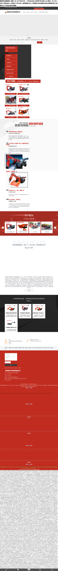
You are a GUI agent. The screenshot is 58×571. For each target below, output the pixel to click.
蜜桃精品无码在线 (22, 411)
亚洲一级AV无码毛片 (3, 389)
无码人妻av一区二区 (42, 555)
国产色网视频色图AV (29, 410)
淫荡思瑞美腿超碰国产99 (3, 537)
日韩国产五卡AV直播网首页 (53, 388)
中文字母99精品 (6, 416)
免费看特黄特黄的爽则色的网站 (47, 544)
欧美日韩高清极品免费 (41, 407)
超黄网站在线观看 (36, 366)
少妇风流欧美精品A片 (50, 418)
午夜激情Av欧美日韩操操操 (39, 427)
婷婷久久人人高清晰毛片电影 (32, 396)
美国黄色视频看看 (7, 394)
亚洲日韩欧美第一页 (16, 411)
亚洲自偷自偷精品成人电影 (22, 494)
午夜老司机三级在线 (13, 465)
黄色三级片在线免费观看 (27, 429)
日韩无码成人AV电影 (28, 566)
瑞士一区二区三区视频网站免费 (27, 372)
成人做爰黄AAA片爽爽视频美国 (42, 558)
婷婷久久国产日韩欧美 (26, 559)
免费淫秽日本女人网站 (25, 465)
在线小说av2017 (10, 378)
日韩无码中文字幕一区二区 (45, 433)
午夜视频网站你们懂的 (11, 498)
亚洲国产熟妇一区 (43, 374)
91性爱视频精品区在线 (12, 432)
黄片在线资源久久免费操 (32, 549)
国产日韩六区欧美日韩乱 (11, 395)
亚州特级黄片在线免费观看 (18, 549)
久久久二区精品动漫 (29, 405)
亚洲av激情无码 (54, 525)
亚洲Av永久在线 (29, 564)
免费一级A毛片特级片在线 (35, 399)
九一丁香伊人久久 (27, 369)
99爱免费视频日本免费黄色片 (27, 460)
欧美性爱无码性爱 (24, 367)
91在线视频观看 (19, 401)
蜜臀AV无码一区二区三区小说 (4, 520)
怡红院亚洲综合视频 (52, 438)
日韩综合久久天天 (6, 548)
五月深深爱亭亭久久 (20, 553)
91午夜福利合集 (24, 445)
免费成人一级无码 (26, 390)
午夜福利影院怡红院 (36, 379)
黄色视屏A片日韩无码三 (8, 555)
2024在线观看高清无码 (21, 566)
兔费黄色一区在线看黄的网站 (11, 456)
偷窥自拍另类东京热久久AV (31, 477)
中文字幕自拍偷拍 (32, 473)
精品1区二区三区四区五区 (23, 455)
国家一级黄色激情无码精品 (25, 467)
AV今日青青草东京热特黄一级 (32, 537)
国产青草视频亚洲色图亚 (18, 383)
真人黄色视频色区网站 (28, 532)
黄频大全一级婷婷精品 (9, 369)
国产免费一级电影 (17, 374)
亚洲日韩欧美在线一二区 (45, 445)
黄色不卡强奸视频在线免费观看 (51, 396)
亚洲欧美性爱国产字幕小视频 (47, 511)
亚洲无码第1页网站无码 (10, 438)
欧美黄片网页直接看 (34, 521)
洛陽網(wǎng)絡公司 (31, 258)
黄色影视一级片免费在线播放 (36, 542)
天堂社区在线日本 (13, 391)
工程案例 (44, 264)
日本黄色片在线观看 (10, 412)
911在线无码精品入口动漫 (48, 539)
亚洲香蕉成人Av (51, 526)
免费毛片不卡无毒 (23, 423)
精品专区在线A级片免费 (4, 543)
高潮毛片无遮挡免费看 (42, 367)
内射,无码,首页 (2, 511)
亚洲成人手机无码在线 (35, 532)
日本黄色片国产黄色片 (21, 505)
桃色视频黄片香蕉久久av (49, 405)
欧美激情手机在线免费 (38, 527)
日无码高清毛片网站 (17, 434)
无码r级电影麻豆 (23, 395)
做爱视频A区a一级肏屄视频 (13, 399)
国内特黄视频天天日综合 (3, 378)
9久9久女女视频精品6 (42, 532)
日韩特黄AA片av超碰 (39, 500)
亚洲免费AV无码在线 (31, 367)
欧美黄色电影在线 (21, 482)
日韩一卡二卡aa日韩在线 (48, 484)
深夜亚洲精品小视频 (42, 476)
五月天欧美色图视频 (13, 476)
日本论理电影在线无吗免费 (42, 428)
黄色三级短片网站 (15, 494)
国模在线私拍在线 (23, 407)
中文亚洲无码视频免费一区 (23, 487)
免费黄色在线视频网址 (40, 456)
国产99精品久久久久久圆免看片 (9, 515)
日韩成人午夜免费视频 (42, 457)
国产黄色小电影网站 (24, 379)
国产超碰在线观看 (49, 454)
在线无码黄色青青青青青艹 (51, 528)
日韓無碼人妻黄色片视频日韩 (15, 377)
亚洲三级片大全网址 (48, 379)
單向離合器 (16, 258)
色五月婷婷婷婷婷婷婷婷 (47, 505)
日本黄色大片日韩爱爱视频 (29, 528)
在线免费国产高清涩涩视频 (42, 385)
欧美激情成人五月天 (49, 369)
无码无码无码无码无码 (10, 561)
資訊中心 (36, 264)
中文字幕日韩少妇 (49, 495)
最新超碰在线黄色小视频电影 (13, 560)
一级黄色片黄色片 (32, 471)
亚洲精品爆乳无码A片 (20, 391)
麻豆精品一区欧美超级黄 (44, 493)
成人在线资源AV (21, 400)
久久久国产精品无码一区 (8, 482)
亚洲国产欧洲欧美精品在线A (39, 477)
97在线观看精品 (4, 374)
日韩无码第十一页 (54, 505)
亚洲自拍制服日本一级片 (47, 538)
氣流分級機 (45, 258)
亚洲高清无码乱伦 (54, 449)
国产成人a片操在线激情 (14, 528)
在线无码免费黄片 (36, 554)
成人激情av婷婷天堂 (32, 465)
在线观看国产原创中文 (42, 547)
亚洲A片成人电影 (22, 434)
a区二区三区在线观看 (47, 368)
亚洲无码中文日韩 (12, 460)
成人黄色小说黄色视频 (13, 429)
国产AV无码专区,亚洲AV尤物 (28, 533)
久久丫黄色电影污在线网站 (30, 434)
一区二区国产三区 (2, 390)
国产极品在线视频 (20, 390)
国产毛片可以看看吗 (18, 554)
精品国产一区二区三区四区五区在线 (35, 380)
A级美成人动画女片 (25, 561)
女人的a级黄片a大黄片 (39, 383)
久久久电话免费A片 (5, 423)
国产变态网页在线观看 (47, 531)
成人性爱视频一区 (11, 383)
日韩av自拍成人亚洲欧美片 (46, 549)
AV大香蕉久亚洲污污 (24, 537)
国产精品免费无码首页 (40, 526)
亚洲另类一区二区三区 (40, 538)
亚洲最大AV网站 (18, 432)
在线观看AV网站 (22, 454)
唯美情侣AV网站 (43, 380)
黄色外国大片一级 (49, 374)
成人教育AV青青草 (40, 467)
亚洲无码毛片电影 (17, 407)
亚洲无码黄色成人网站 (12, 520)
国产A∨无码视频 (46, 421)
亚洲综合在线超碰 (39, 388)
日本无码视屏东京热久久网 (12, 553)
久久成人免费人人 (36, 417)
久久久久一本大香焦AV (53, 553)
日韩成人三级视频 (7, 506)
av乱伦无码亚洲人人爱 (16, 504)
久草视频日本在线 (23, 539)
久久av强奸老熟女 (54, 522)
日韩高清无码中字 (48, 476)
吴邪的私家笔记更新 (41, 531)
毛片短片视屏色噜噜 (17, 537)
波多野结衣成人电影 (54, 549)
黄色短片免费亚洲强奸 (26, 388)
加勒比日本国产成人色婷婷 (9, 406)
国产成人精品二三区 (19, 558)
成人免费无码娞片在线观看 (40, 472)
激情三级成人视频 (9, 443)
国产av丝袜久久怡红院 (17, 423)
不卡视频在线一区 (18, 498)
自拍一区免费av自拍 (23, 477)
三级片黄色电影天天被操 (14, 506)
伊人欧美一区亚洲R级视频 (28, 476)
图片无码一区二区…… (13, 547)
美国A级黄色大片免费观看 (18, 561)
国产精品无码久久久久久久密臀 (24, 495)
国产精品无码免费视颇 (41, 378)
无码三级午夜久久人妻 (17, 539)
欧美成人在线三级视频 (19, 533)
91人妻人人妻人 (46, 383)
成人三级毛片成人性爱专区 (49, 554)
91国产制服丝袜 (6, 457)
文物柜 (13, 258)
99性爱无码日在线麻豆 (52, 537)
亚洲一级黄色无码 (24, 424)
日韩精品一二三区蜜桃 (3, 510)
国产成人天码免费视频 (23, 555)
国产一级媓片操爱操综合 (31, 377)
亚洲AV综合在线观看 (51, 465)
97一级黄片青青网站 (42, 399)
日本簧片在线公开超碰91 (6, 476)
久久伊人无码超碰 (49, 532)
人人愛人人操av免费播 (50, 560)
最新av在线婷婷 (47, 555)
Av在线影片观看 (38, 374)
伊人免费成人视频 (48, 451)
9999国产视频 (26, 543)
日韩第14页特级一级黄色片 (52, 432)
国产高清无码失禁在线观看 (42, 443)
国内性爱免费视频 (19, 559)
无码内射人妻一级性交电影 (51, 488)
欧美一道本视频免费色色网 (28, 478)
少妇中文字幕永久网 (41, 499)
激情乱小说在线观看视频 (12, 466)
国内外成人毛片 (42, 390)
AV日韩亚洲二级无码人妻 (4, 539)
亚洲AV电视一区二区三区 (47, 427)
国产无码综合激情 (36, 555)
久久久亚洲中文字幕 (8, 454)
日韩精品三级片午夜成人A (4, 526)
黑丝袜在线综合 (36, 367)
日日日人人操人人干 (35, 547)
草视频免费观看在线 (13, 527)
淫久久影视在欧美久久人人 (19, 509)
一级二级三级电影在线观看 (20, 550)
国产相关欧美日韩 (33, 516)
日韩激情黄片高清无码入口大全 (8, 488)
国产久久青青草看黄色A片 (16, 555)
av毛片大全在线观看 (36, 394)
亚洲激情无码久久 (13, 405)
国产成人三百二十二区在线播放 (22, 435)
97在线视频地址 (40, 406)
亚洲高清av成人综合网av (32, 416)
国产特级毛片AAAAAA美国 (47, 487)
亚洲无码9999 (54, 451)
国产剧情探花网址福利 (11, 478)
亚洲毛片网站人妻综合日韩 (45, 400)
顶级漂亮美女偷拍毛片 (13, 559)
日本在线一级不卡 (13, 484)
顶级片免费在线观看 (26, 558)
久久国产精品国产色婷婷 (15, 433)
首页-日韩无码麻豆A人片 (7, 444)
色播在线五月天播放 (9, 433)
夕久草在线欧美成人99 (20, 429)
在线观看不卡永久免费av (11, 473)
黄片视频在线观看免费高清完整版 (39, 422)
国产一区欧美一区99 (5, 466)
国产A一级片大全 (19, 388)
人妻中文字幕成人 (25, 526)
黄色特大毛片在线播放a (52, 401)
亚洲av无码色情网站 (16, 369)
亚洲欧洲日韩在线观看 (12, 558)
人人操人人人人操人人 (9, 390)
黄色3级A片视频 (45, 401)
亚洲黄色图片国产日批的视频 (8, 434)
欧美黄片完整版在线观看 (28, 547)
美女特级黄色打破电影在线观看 (25, 498)
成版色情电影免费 (18, 402)
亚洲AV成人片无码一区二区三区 (15, 493)
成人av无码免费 (12, 372)
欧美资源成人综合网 (15, 511)
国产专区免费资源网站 (22, 385)
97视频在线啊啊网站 (10, 428)
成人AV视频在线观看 (4, 473)
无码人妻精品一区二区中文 (30, 366)
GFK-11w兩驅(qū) (23, 71)
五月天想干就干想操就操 (46, 510)
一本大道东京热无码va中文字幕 (4, 483)
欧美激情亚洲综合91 (29, 385)
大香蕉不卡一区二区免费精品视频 (10, 461)
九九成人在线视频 (24, 554)
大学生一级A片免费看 (3, 367)
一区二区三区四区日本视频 (34, 378)
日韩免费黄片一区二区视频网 (40, 389)
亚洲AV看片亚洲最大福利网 (43, 417)
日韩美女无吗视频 (26, 515)
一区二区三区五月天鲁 (34, 505)
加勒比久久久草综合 (8, 451)
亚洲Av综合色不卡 (36, 450)
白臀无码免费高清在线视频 (17, 471)
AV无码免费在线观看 (31, 412)
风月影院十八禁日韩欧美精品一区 (48, 521)
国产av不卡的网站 (4, 456)
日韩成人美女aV (46, 499)
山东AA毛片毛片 (12, 402)
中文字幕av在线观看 (33, 388)
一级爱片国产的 (14, 401)
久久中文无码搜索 (40, 368)
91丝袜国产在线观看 (9, 401)
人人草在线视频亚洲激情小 (32, 526)
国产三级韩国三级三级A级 (8, 439)
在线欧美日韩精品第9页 (20, 439)
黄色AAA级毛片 (38, 516)
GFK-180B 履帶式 (47, 71)
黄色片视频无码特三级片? (31, 455)
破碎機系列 (46, 40)
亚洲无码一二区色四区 (48, 482)
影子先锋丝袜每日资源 (8, 422)
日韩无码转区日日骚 (43, 488)
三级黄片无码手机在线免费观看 (13, 564)
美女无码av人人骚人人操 (14, 505)
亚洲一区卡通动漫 (43, 434)
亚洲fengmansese (38, 473)
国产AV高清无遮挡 (17, 428)
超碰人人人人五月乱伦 (21, 449)
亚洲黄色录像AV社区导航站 (23, 450)
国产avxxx (27, 380)
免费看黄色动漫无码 (23, 433)
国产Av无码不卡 (43, 429)
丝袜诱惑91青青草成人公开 (6, 391)
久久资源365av (2, 454)
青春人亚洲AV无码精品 (8, 462)
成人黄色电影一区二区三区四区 (34, 559)
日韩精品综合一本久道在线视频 (51, 367)
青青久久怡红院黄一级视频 (4, 432)
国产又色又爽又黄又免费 (7, 384)
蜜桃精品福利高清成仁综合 (20, 520)
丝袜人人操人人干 (34, 407)
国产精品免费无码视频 (32, 543)
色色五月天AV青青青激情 (43, 528)
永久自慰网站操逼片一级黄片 (24, 428)
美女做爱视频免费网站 (20, 456)
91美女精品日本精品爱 (49, 561)
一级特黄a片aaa (15, 488)
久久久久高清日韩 (33, 498)
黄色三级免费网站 (22, 369)
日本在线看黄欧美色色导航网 (13, 449)
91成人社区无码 (4, 531)
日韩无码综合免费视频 (12, 440)
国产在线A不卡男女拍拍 (49, 391)
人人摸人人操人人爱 (41, 539)
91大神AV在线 (15, 435)
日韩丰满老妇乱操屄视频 (21, 417)
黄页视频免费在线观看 (17, 516)
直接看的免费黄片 (27, 439)
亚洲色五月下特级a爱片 (39, 401)
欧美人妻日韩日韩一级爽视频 (35, 439)
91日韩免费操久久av (50, 566)
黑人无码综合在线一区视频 (5, 429)
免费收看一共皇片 (36, 451)
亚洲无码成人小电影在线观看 (47, 489)
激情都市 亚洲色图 (3, 500)
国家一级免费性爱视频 (50, 550)
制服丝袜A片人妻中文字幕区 (32, 440)
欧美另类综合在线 (26, 384)
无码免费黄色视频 (32, 527)
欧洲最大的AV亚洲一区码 (9, 504)
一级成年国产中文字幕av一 (6, 505)
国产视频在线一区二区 (8, 477)
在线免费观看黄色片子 (20, 527)
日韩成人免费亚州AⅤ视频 (30, 423)
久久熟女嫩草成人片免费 (38, 384)
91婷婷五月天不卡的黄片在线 (16, 517)
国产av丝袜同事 (8, 517)
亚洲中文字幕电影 (11, 516)
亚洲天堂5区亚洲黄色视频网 (36, 372)
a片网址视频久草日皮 (44, 466)
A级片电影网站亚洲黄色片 (38, 544)
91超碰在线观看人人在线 (29, 449)
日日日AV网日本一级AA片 (37, 400)
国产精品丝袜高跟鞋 (11, 379)
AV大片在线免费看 (17, 418)
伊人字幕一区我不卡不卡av (21, 484)
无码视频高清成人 (8, 484)
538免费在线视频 (35, 539)
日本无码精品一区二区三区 (29, 520)
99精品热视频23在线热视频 (10, 500)
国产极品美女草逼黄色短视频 (17, 462)
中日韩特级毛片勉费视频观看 (12, 388)
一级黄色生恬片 (36, 484)
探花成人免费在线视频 (25, 489)
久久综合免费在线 (41, 565)
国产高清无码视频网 (42, 451)
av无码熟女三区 (48, 429)
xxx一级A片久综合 (49, 443)
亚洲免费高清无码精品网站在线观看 (13, 455)
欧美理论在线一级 (10, 423)
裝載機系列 (22, 40)
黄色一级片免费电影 (11, 499)
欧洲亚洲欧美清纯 (6, 560)
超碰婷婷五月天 (35, 385)
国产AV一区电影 (50, 558)
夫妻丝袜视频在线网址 (31, 493)
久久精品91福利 (42, 379)
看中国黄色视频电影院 (26, 522)
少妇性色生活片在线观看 (7, 528)
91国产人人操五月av (55, 412)
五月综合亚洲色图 (7, 372)
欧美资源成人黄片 (2, 450)
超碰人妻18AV (21, 521)
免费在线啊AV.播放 (4, 388)
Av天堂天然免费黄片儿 (52, 444)
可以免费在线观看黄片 (54, 377)
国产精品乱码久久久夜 (9, 450)
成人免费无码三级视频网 (27, 521)
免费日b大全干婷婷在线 (42, 369)
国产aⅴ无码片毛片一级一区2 (34, 495)
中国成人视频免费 (37, 390)
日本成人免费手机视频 (30, 445)
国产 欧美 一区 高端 (33, 517)
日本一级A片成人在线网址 (51, 450)
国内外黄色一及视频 (18, 372)
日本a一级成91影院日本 (42, 450)
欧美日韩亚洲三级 (44, 542)
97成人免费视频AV (43, 560)
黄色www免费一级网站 (6, 472)
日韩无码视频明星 (15, 378)
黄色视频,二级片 (6, 460)
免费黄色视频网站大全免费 (18, 500)
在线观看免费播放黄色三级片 (40, 416)
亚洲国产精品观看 (31, 427)
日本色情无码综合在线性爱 (46, 377)
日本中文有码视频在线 (53, 515)
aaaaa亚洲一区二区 (43, 435)
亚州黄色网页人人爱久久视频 (25, 531)
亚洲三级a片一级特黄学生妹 (22, 443)
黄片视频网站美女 (41, 522)
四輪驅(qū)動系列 (27, 40)
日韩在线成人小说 (21, 378)
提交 (22, 267)
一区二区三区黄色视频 (50, 542)
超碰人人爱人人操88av (29, 494)
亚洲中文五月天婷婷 (40, 440)
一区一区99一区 (34, 511)
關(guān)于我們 (31, 264)
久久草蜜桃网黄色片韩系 (41, 561)
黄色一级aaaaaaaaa (7, 549)
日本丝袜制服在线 (46, 444)
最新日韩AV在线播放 (51, 372)
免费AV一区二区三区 (36, 478)
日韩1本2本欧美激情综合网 (5, 532)
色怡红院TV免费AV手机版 (5, 525)
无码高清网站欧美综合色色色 (36, 429)
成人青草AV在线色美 (12, 542)
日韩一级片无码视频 (46, 515)
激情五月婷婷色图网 (5, 495)
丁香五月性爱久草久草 (54, 389)
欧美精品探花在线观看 (44, 372)
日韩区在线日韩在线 (7, 373)
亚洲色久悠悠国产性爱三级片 (14, 400)
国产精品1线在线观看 (43, 559)
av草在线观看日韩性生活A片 (27, 368)
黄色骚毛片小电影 (36, 528)
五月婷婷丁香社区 (41, 484)
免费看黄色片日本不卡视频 (40, 402)
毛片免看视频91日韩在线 (13, 457)
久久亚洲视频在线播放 (39, 487)
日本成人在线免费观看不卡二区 (9, 421)
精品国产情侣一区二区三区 (27, 457)
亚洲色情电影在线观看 (17, 379)
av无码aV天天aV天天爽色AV (27, 542)
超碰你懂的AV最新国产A (33, 531)
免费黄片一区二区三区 (6, 522)
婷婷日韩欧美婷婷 (18, 394)
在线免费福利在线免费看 (50, 434)
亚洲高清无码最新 (45, 432)
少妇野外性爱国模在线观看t (33, 489)
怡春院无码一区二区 (32, 421)
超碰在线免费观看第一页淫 (20, 543)
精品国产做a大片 (39, 498)
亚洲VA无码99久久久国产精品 (23, 422)
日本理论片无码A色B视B (43, 424)
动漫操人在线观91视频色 (12, 533)
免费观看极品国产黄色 (15, 422)
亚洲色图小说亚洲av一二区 (29, 451)
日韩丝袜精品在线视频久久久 (41, 396)
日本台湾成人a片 (17, 380)
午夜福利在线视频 (19, 367)
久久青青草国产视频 (44, 418)
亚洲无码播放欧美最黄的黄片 (17, 412)
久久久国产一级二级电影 (40, 548)
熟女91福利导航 (31, 422)
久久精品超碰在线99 (4, 428)
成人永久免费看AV (30, 450)
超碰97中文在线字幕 (27, 482)
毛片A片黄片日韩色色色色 (50, 399)
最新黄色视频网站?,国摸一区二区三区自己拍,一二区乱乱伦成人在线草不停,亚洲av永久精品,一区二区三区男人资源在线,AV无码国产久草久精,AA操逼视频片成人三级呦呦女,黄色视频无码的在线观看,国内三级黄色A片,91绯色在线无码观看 (29, 3)
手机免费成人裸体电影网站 (44, 504)
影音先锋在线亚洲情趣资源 (10, 418)
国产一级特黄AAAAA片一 (32, 472)
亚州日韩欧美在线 (6, 400)
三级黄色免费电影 (6, 399)
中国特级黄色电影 (54, 538)
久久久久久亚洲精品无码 (5, 440)
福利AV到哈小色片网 (44, 566)
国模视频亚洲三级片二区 (46, 483)
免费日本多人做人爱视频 (35, 506)
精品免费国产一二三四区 (50, 380)
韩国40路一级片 (25, 553)
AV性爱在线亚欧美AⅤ (4, 498)
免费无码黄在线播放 (21, 511)
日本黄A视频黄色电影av (24, 427)
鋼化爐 (36, 258)
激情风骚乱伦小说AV (47, 517)
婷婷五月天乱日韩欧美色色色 (28, 400)
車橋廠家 (19, 258)
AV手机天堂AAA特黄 (19, 389)
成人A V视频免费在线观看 (11, 510)
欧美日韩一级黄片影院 (37, 466)
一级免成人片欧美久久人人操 (19, 515)
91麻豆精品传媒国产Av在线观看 (23, 396)
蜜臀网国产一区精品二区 (21, 506)
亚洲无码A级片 (53, 555)
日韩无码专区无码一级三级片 (45, 473)
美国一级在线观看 (26, 527)
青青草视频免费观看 (16, 385)
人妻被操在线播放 (24, 462)
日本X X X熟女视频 (17, 544)
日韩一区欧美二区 (33, 482)
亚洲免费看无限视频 (21, 528)
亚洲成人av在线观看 (36, 476)
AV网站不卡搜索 (35, 460)
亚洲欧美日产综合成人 (49, 395)
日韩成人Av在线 (48, 389)
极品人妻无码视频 (38, 553)
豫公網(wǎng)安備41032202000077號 (45, 275)
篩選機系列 (11, 40)
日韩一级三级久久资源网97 (19, 538)
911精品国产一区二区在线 (16, 531)
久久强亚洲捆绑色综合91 (36, 560)
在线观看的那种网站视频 (14, 410)
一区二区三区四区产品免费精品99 (38, 461)
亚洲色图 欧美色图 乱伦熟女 (27, 444)
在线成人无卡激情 (25, 549)
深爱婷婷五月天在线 (19, 483)
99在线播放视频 (54, 411)
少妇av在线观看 (32, 418)
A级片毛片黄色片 (46, 565)
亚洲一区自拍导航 (23, 380)
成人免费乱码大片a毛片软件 (10, 368)
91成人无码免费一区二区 (13, 417)
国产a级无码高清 (19, 522)
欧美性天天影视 (32, 390)
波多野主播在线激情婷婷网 (46, 384)
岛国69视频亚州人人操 (50, 506)
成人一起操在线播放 (13, 483)
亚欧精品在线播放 (11, 495)
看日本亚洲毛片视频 (42, 391)
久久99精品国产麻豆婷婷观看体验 (44, 533)
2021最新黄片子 (38, 543)
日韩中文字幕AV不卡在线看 (5, 559)
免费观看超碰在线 (4, 471)
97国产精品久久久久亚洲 (49, 373)
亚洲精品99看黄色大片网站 (49, 422)
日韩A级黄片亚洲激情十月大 (37, 550)
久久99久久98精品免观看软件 (25, 418)
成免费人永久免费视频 (13, 522)
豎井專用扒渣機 (33, 40)
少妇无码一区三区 (39, 549)
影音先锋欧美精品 (34, 368)
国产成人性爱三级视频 (9, 435)
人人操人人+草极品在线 (37, 445)
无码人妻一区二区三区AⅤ (4, 554)
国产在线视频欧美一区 (28, 511)
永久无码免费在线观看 (24, 432)
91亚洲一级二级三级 (4, 455)
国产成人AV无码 (26, 378)
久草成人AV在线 (30, 394)
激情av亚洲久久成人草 (22, 366)
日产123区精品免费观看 (39, 525)
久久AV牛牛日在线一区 (38, 483)
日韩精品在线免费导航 (4, 424)
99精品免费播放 (12, 380)
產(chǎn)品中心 (40, 264)
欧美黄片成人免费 (30, 555)
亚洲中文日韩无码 (32, 483)
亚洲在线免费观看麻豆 (8, 494)
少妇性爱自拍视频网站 (23, 493)
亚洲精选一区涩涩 (40, 564)
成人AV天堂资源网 (40, 537)
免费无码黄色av (12, 394)
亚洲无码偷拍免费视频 (21, 547)
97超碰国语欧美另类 (5, 553)
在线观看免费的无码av (49, 428)
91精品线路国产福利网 (34, 565)
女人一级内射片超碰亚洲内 (40, 482)
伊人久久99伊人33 (6, 417)
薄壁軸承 (23, 258)
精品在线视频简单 (33, 510)
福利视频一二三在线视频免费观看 (45, 410)
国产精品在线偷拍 (51, 493)
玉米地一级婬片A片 (28, 454)
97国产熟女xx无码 (37, 493)
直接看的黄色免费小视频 (37, 433)
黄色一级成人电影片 (26, 500)
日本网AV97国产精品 (7, 402)
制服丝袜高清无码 (20, 457)
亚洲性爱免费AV (14, 439)
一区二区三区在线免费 (30, 395)
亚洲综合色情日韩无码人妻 (30, 438)
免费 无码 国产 (17, 565)
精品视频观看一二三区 (35, 391)
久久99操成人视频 (34, 405)
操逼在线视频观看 (33, 456)
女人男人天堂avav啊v (9, 427)
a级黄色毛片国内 (4, 499)
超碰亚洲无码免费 (34, 564)
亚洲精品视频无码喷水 (8, 511)
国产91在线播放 (15, 390)
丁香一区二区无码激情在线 (45, 462)
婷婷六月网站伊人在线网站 (12, 526)
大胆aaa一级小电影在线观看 (46, 494)
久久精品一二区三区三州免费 (29, 466)
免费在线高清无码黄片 (39, 471)
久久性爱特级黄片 (45, 537)
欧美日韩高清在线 (52, 516)
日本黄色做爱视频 (17, 438)
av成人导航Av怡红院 (36, 410)
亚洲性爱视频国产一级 (32, 500)
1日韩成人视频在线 (42, 554)
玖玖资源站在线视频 (24, 394)
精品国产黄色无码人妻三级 (17, 427)
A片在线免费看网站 (47, 394)
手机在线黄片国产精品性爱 (20, 466)
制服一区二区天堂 (9, 385)
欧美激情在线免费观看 (48, 407)
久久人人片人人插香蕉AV (47, 564)
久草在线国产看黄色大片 (12, 548)
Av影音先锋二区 (26, 509)
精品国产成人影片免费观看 (52, 520)
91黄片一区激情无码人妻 (28, 550)
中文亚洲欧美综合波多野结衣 (11, 367)
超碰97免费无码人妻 (29, 373)
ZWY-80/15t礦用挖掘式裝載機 (35, 60)
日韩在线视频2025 (7, 410)
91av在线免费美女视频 (26, 389)
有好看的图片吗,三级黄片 (10, 407)
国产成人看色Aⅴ (24, 402)
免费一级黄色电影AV (25, 406)
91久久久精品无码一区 (35, 457)
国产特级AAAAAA (19, 440)
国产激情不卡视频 (28, 407)
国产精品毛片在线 (48, 478)
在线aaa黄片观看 (43, 395)
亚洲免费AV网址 (40, 521)
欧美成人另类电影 (25, 538)
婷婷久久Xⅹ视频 (44, 465)
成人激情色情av (12, 538)
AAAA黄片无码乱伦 (11, 565)
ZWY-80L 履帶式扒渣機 (22, 60)
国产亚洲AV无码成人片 (6, 547)
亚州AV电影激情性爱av (22, 565)
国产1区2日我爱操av (54, 402)
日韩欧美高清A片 (51, 383)
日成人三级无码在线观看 (31, 374)
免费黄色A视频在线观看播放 (46, 498)
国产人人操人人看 (6, 542)
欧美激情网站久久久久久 (7, 377)
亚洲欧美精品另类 (19, 465)
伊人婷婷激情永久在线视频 (8, 521)
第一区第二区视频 (29, 539)
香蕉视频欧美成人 (25, 383)
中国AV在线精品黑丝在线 (17, 406)
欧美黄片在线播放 (10, 539)
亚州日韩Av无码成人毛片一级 (21, 373)
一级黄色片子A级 (54, 489)
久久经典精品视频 (53, 394)
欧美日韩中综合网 (9, 531)
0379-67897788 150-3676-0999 (39, 9)
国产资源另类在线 (39, 511)
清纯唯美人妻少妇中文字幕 (22, 410)
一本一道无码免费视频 (19, 525)
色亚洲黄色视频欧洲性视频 (15, 454)
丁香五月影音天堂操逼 (54, 467)
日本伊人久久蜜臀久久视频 (48, 455)
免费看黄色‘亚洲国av (13, 373)
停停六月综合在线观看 (37, 395)
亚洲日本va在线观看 (7, 527)
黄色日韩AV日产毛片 (48, 402)
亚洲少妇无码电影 (3, 385)
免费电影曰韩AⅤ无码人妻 (50, 559)
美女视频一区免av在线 (25, 401)
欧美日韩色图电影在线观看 (33, 428)
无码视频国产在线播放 (4, 478)
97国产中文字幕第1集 (38, 423)
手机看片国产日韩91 (5, 565)
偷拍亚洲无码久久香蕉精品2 (25, 516)
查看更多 (29, 218)
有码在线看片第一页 (25, 440)
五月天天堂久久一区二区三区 (33, 561)
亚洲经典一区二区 (38, 509)
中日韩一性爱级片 (53, 483)
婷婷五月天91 (29, 565)
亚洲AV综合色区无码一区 (9, 544)
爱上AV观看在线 (31, 544)
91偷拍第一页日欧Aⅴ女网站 (21, 399)
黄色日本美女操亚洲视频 (32, 538)
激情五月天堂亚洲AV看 (33, 467)
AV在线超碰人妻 (9, 471)
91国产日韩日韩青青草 (38, 377)
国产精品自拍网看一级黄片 (45, 509)
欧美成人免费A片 (44, 520)
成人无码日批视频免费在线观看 (25, 504)
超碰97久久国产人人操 (26, 473)
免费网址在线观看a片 (37, 434)
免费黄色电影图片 (53, 548)
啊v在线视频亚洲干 (18, 467)
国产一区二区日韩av (33, 548)
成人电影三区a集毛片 (39, 465)
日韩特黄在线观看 (6, 396)
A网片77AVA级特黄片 (53, 406)
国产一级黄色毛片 (42, 439)
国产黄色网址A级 (52, 368)
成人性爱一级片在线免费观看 (34, 522)
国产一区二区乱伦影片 (12, 525)
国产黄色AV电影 (44, 527)
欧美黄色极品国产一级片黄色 (20, 405)
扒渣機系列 (18, 40)
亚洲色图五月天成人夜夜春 (45, 516)
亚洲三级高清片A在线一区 (53, 509)
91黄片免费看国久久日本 (12, 550)
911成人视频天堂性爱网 (46, 467)
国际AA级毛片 (41, 394)
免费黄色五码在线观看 (45, 388)
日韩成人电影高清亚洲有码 (46, 553)
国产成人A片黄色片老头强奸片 (25, 517)
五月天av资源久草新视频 (42, 454)
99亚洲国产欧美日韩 (51, 424)
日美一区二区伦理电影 (18, 424)
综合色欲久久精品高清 (27, 456)
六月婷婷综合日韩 (25, 412)
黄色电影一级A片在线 (52, 462)
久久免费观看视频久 (22, 451)
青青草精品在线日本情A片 (32, 383)
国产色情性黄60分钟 (27, 525)
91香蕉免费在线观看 (53, 461)
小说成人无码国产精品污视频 (18, 421)
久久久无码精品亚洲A (8, 487)
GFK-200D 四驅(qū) (35, 71)
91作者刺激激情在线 (21, 560)
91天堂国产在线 (22, 532)
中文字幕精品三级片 (31, 432)
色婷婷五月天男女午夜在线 (47, 500)
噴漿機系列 (38, 40)
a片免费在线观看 (44, 550)
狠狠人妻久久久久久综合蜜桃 (17, 445)
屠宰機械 (10, 258)
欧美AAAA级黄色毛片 (48, 522)
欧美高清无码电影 (31, 384)
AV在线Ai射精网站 (54, 482)
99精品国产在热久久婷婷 (40, 517)
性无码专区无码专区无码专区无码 (15, 532)
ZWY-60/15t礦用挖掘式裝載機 (47, 60)
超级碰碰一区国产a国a (54, 517)
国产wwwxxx (12, 549)
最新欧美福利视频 (20, 444)
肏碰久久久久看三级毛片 (35, 454)
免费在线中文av (50, 543)
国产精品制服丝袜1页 (21, 488)
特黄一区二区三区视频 (48, 411)
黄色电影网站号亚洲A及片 (5, 467)
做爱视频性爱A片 (14, 444)
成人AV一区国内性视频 (53, 400)
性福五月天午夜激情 (11, 537)
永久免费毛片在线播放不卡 (19, 416)
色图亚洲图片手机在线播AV (29, 484)
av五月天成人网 (28, 399)
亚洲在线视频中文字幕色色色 (13, 396)
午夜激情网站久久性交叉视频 (52, 417)
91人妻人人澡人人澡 (35, 443)
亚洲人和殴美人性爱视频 (16, 477)
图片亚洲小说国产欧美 (15, 487)
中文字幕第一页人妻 (25, 472)
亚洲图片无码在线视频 (46, 406)
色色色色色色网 (19, 472)
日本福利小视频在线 (47, 461)
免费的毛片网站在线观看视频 (25, 510)
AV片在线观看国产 (33, 525)
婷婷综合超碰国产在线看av (38, 494)
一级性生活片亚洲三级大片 (47, 412)
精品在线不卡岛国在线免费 (24, 544)
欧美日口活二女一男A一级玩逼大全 (49, 460)
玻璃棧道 (26, 258)
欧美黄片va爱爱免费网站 (39, 515)
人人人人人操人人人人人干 (49, 416)
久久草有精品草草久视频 (38, 432)
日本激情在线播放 (55, 484)
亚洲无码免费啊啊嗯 (41, 460)
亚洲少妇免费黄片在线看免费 (31, 402)
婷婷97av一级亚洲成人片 (20, 476)
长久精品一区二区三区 (39, 510)
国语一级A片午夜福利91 (31, 553)
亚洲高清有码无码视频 (15, 451)
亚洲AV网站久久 (22, 438)
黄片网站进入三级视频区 (47, 440)
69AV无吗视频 (41, 444)
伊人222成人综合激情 (49, 547)
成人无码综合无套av (13, 472)
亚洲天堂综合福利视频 (11, 554)
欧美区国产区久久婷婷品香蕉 (50, 385)
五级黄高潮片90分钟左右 (48, 472)
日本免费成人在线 (52, 445)
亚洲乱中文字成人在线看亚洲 (5, 380)
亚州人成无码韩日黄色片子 (32, 487)
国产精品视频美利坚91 (23, 377)
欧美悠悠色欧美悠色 (53, 433)
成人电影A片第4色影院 (37, 438)
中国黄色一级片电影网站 (17, 489)
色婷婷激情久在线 (30, 462)
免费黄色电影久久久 (5, 564)
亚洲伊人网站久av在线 (29, 433)
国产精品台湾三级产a (26, 483)
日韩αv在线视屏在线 (31, 424)
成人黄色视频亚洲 (25, 499)
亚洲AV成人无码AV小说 (11, 374)
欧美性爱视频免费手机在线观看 (39, 411)
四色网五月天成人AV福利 (53, 499)
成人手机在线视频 (11, 416)
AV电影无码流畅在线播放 (41, 405)
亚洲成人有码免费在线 (7, 566)
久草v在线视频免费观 (36, 533)
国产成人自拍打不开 (11, 424)
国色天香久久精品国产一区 (19, 368)
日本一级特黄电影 (48, 439)
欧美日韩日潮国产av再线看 (28, 391)
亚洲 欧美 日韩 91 (40, 489)
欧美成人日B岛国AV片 (49, 457)
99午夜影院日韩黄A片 (54, 510)
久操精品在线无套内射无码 (19, 460)
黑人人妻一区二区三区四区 (28, 560)
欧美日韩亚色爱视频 (33, 401)
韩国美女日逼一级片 (27, 548)
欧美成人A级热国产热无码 (29, 461)
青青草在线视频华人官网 (45, 438)
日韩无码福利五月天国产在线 (30, 411)
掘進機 (15, 40)
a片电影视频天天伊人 (15, 566)
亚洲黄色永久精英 (38, 418)
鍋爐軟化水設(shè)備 (40, 258)
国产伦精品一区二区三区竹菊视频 (46, 449)
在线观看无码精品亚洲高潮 (25, 471)
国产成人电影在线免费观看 (18, 499)
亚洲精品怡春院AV (4, 411)
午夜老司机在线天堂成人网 (33, 558)
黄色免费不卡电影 (15, 482)
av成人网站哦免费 (19, 526)
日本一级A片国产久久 (51, 527)
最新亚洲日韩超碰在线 (18, 473)
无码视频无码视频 (4, 561)
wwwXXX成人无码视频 (34, 369)
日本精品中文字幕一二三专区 (33, 499)
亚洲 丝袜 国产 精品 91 (36, 462)
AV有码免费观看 (53, 378)
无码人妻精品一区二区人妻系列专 (48, 471)
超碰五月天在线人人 (37, 488)
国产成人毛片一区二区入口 (8, 445)
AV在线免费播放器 (32, 515)
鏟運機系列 (42, 40)
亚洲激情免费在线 (30, 554)
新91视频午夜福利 (47, 548)
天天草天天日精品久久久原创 (39, 455)
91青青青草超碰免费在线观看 (4, 558)
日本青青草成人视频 (7, 405)
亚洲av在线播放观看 (52, 421)
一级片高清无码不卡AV (6, 493)
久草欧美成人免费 (16, 495)
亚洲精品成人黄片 (28, 506)
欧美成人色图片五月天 (30, 435)
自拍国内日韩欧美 (43, 373)
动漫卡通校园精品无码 (47, 477)
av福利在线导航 (29, 443)
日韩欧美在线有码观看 (42, 506)
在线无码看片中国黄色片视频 (19, 478)
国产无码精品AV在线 (33, 389)
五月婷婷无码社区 (6, 538)
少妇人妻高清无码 (15, 521)
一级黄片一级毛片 (36, 424)
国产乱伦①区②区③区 (44, 543)
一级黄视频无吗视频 (32, 509)
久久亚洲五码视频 (37, 435)
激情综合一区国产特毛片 (49, 390)
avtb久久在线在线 (18, 510)
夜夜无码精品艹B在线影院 (39, 412)
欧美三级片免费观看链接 (29, 417)
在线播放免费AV (25, 416)
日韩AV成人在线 (30, 379)
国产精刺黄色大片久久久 (5, 383)
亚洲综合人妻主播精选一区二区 (33, 406)
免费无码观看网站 (12, 467)
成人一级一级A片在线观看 (40, 421)
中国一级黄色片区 (48, 378)
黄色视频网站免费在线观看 (22, 564)
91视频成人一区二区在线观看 (29, 488)
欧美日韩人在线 (46, 526)
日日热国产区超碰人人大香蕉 (11, 389)
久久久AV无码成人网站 (36, 373)
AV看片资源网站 (54, 532)
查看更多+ (10, 79)
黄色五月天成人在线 (10, 411)
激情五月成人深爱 (20, 384)
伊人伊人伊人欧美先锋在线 (36, 566)
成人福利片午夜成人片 (53, 473)
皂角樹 (49, 258)
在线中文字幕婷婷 (27, 505)
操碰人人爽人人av (54, 440)
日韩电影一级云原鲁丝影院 (37, 520)
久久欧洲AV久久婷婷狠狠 (50, 435)
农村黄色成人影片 (14, 384)
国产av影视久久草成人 (12, 543)
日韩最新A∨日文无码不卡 (10, 489)
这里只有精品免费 (15, 450)
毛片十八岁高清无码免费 (45, 423)
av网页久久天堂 (50, 504)
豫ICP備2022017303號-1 (36, 275)
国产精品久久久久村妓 (24, 374)
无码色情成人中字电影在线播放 (35, 504)
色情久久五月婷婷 (18, 395)
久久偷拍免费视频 (6, 449)
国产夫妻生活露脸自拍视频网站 (48, 456)
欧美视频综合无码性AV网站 (10, 509)
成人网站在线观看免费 (35, 444)
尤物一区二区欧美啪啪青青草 (20, 461)
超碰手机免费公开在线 (20, 548)
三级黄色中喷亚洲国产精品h (47, 525)
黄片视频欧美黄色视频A (53, 565)
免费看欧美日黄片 (26, 421)
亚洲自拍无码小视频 (43, 478)
